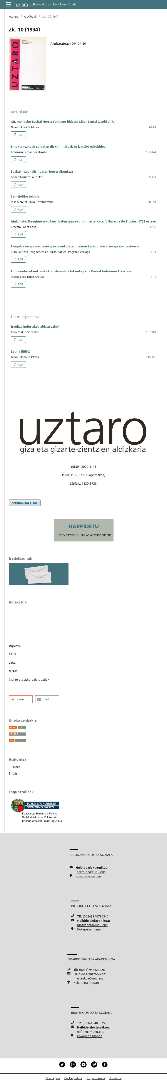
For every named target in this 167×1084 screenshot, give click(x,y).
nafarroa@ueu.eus (90, 1032)
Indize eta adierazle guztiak (29, 679)
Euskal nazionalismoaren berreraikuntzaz (42, 171)
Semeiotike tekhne (25, 196)
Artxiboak (30, 16)
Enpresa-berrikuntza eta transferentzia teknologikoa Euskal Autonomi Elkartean (71, 271)
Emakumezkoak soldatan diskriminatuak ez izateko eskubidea (58, 146)
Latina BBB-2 (20, 351)
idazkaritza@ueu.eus (92, 925)
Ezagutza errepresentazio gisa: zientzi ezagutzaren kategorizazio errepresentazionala (75, 246)
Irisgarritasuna (96, 1078)
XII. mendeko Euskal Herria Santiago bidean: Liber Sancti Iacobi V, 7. (62, 121)
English (14, 773)
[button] (21, 699)
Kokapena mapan (88, 876)
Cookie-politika (73, 1078)
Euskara (14, 767)
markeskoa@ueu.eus (88, 978)
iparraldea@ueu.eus (90, 872)
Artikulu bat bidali (25, 503)
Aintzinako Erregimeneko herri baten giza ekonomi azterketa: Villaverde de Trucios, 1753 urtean (83, 221)
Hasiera (13, 16)
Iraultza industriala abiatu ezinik (35, 326)
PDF (20, 135)
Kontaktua (115, 1078)
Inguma (14, 646)
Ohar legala (53, 1078)
